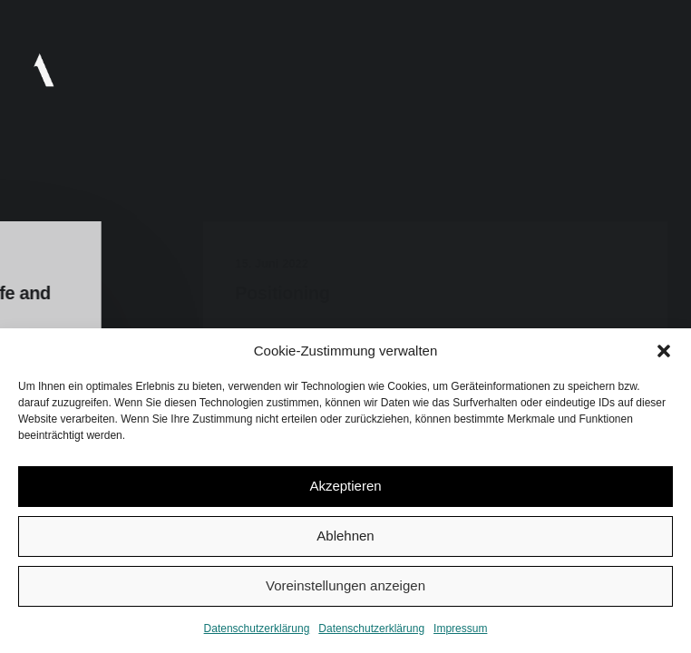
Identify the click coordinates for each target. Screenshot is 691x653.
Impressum (460, 628)
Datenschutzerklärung (257, 628)
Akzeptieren (345, 485)
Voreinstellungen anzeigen (345, 585)
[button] (664, 351)
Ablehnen (345, 535)
